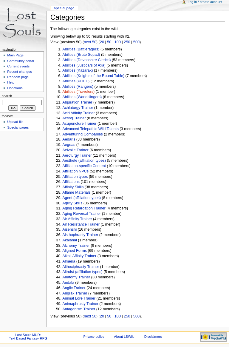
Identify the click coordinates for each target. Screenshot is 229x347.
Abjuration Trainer (77, 102)
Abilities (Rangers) (77, 86)
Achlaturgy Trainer (77, 108)
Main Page (15, 55)
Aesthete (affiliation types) (84, 160)
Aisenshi (69, 229)
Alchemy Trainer (76, 245)
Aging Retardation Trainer (84, 208)
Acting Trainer (74, 118)
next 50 (90, 42)
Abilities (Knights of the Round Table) (93, 76)
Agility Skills (72, 203)
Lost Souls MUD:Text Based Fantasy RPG (28, 336)
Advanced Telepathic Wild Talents (90, 129)
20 (102, 42)
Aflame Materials (76, 192)
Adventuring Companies (82, 134)
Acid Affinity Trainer (78, 113)
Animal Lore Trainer (78, 298)
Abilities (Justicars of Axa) (84, 65)
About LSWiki (124, 336)
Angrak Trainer (74, 293)
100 (117, 42)
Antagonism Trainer (78, 309)
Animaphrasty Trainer (80, 304)
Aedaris (68, 139)
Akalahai (69, 240)
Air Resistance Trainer (81, 224)
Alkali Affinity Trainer (79, 256)
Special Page (64, 8)
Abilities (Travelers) (78, 92)
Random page (18, 77)
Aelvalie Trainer (75, 150)
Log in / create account (205, 2)
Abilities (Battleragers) (80, 49)
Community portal (20, 61)
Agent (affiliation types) (81, 198)
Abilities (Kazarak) (77, 70)
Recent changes (19, 71)
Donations (15, 88)
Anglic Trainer (74, 288)
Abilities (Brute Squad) (81, 55)
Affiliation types (75, 177)
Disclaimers (153, 336)
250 (127, 42)
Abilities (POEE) (75, 81)
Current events (18, 66)
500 (136, 42)
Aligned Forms (74, 251)
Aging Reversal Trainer (81, 214)
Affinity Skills (72, 187)
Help (10, 82)
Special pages (18, 127)
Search (7, 96)
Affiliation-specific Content (84, 166)
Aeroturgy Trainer (77, 155)
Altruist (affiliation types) (82, 272)
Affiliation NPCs (75, 171)
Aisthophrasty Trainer (80, 235)
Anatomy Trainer (76, 277)
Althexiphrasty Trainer (80, 267)
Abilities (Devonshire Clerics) (86, 60)
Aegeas (68, 145)
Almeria (68, 261)
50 (109, 42)
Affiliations (71, 182)
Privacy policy (93, 336)
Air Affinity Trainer (77, 219)
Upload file (15, 122)
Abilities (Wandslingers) (82, 97)
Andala (68, 282)
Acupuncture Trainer (79, 123)
